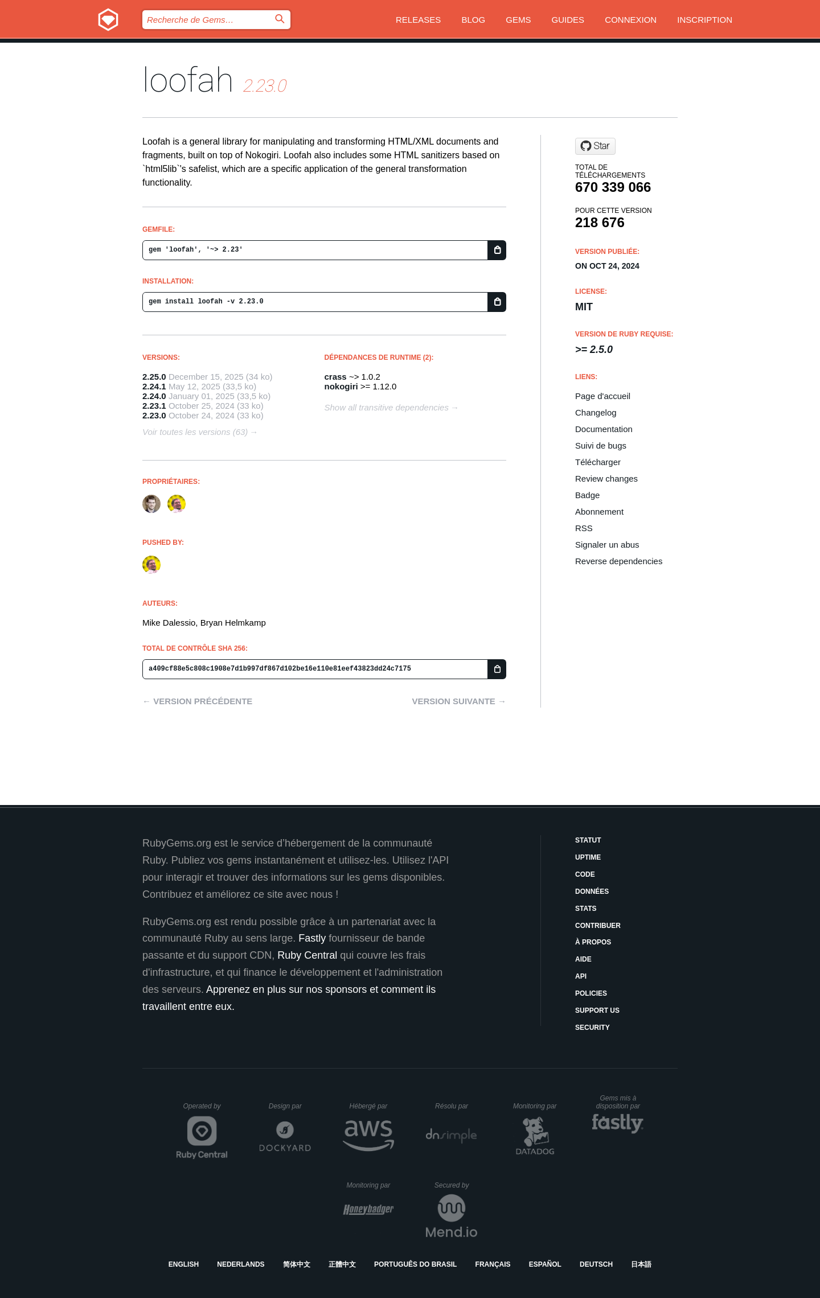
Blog (473, 19)
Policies (591, 993)
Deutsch (596, 1264)
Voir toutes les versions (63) (195, 432)
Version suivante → (459, 701)
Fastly (312, 938)
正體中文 (342, 1264)
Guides (568, 19)
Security (592, 1028)
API (581, 976)
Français (493, 1264)
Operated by (205, 1110)
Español (545, 1264)
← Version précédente (197, 701)
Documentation (604, 429)
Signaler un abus (607, 544)
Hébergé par (372, 1106)
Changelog (596, 412)
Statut (588, 840)
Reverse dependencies (618, 561)
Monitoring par (536, 1106)
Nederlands (240, 1264)
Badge (587, 495)
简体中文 (296, 1264)
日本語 (641, 1264)
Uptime (588, 857)
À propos (593, 942)
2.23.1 (154, 405)
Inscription (704, 19)
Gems (518, 19)
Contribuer (598, 926)
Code (585, 874)
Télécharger (598, 462)
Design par (290, 1106)
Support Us (597, 1010)
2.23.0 (154, 415)
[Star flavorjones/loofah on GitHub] (595, 146)
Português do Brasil (415, 1264)
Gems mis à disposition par (620, 1102)
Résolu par (456, 1106)
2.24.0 (154, 396)
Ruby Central (307, 955)
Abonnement (599, 511)
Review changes (606, 478)
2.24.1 (154, 386)
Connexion (631, 19)
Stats (586, 909)
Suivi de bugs (600, 445)
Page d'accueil (602, 396)
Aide (583, 959)
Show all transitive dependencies (387, 407)
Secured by (455, 1185)
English (184, 1264)
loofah (188, 80)
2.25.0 (154, 376)
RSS (584, 528)
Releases (418, 19)
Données (592, 892)
